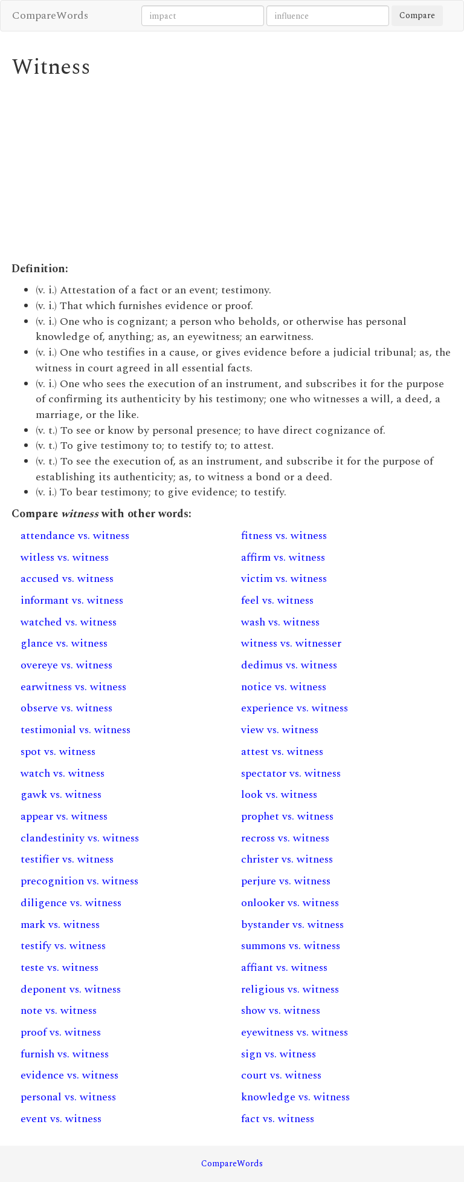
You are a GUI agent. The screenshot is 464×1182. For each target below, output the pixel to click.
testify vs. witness (63, 946)
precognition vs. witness (79, 881)
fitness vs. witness (284, 535)
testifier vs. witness (67, 859)
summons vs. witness (290, 946)
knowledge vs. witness (295, 1097)
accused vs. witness (67, 578)
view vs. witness (279, 730)
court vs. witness (281, 1075)
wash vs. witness (280, 622)
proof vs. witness (61, 1032)
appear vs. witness (64, 816)
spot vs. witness (58, 751)
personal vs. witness (68, 1097)
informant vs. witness (72, 600)
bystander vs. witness (292, 924)
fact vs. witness (277, 1119)
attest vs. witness (282, 751)
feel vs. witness (277, 600)
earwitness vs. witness (73, 687)
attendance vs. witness (75, 535)
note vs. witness (59, 1010)
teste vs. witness (59, 967)
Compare (417, 15)
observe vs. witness (66, 708)
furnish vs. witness (65, 1054)
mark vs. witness (60, 924)
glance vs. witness (64, 643)
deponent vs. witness (71, 989)
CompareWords (50, 15)
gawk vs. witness (61, 794)
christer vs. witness (287, 859)
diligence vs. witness (71, 903)
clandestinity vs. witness (80, 838)
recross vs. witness (285, 838)
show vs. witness (280, 1010)
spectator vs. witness (291, 773)
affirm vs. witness (283, 557)
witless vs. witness (65, 557)
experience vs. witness (294, 708)
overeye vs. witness (66, 665)
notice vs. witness (283, 687)
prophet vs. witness (287, 816)
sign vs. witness (278, 1054)
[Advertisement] (232, 170)
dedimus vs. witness (289, 665)
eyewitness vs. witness (294, 1032)
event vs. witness (61, 1119)
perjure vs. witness (285, 881)
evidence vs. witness (69, 1075)
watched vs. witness (69, 622)
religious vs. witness (290, 989)
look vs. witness (279, 794)
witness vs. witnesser (291, 643)
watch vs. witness (63, 773)
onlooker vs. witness (290, 903)
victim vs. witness (284, 578)
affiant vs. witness (284, 967)
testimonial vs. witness (75, 730)
